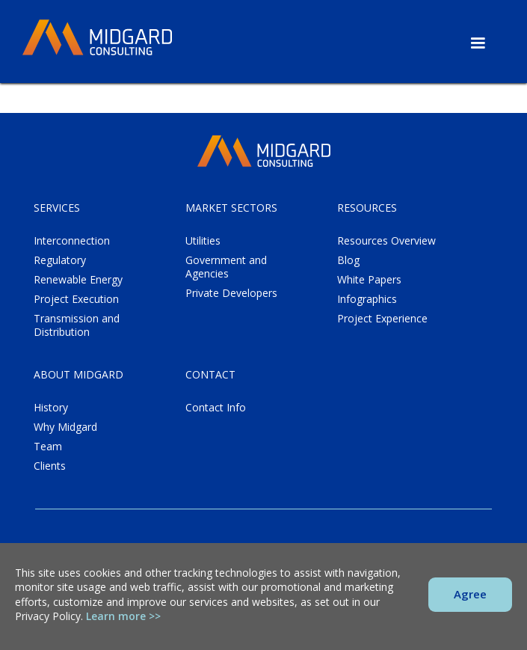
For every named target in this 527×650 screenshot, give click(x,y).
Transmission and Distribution (77, 325)
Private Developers (231, 293)
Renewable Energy (78, 279)
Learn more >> (123, 616)
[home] (97, 38)
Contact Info (215, 407)
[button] (477, 43)
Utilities (203, 241)
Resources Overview (386, 241)
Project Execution (76, 299)
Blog (348, 260)
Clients (50, 466)
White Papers (369, 279)
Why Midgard (65, 427)
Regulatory (60, 260)
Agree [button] (470, 593)
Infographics (367, 299)
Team (48, 446)
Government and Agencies (226, 267)
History (51, 407)
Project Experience (382, 318)
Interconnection (72, 241)
